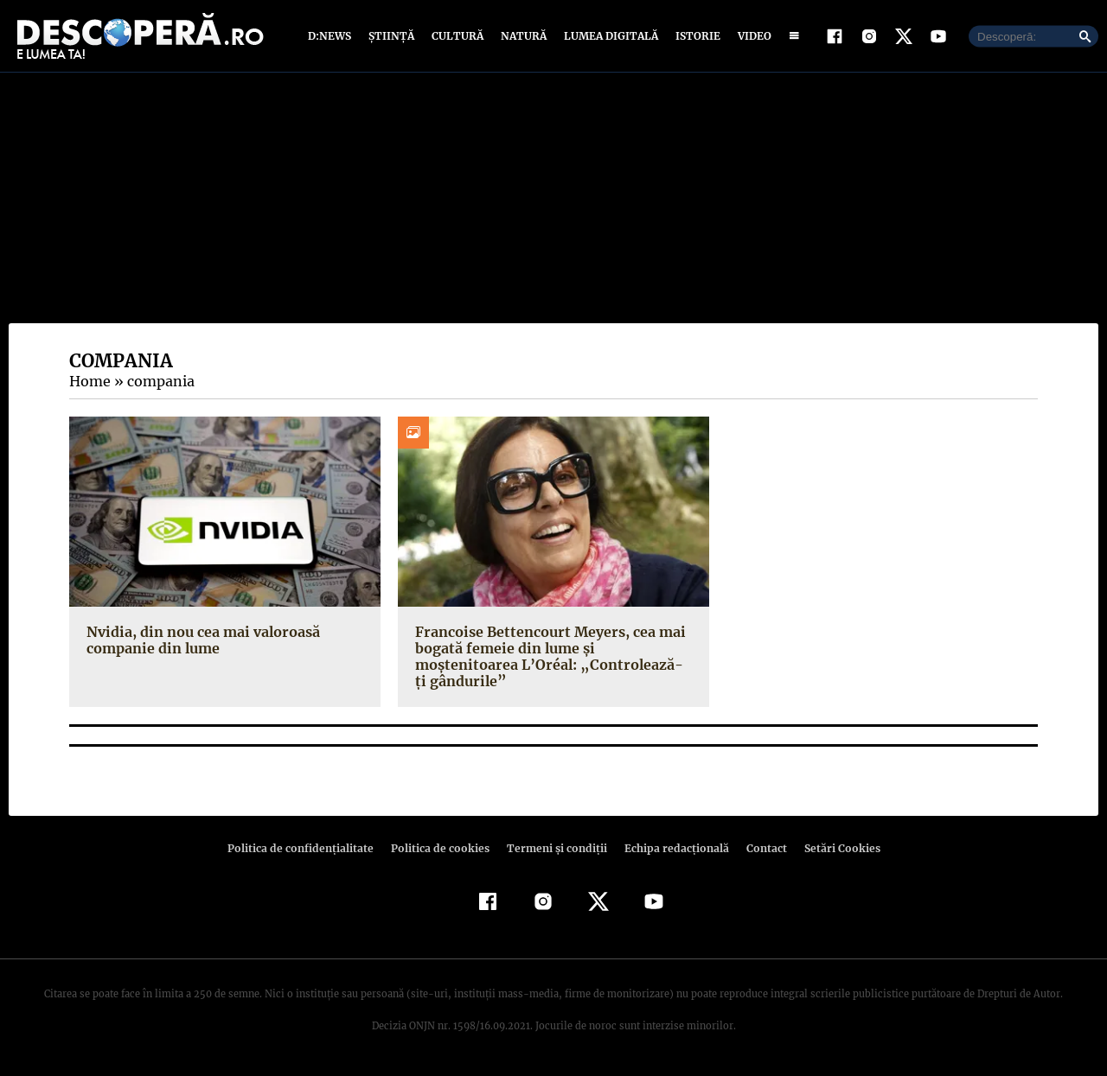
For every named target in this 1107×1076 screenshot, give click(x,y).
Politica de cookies (442, 850)
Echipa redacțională (671, 850)
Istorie (694, 36)
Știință (392, 36)
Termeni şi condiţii (554, 850)
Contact (759, 850)
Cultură (457, 36)
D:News (332, 36)
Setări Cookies (833, 850)
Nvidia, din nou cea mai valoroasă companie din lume (200, 641)
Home (89, 383)
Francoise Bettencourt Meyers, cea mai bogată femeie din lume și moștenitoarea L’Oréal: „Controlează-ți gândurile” (546, 657)
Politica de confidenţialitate (308, 850)
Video (751, 36)
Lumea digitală (608, 36)
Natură (522, 36)
